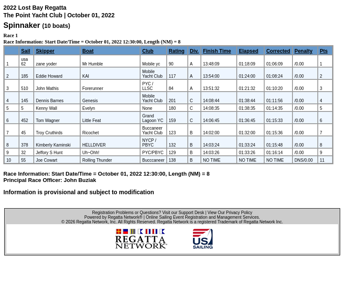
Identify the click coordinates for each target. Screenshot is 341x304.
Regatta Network (92, 222)
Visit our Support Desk (183, 212)
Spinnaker (21, 25)
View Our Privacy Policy (230, 212)
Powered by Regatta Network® (113, 217)
